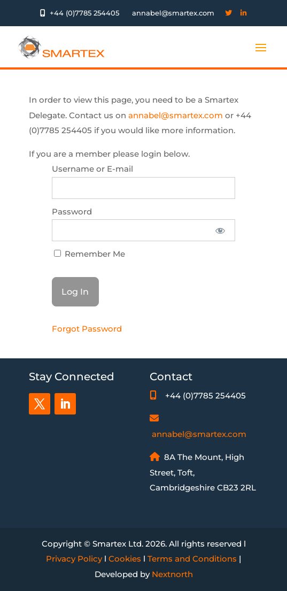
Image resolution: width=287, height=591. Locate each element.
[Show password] (220, 230)
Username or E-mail (92, 169)
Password (72, 211)
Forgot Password (87, 329)
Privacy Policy (74, 559)
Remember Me (89, 254)
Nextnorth (172, 574)
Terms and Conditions (192, 559)
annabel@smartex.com (175, 115)
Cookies (124, 559)
